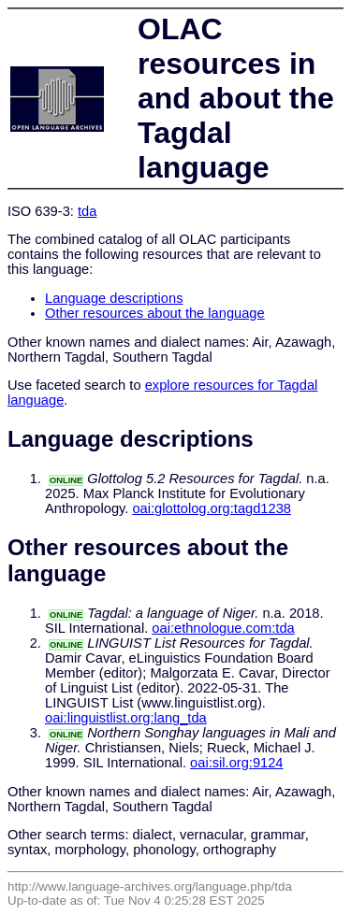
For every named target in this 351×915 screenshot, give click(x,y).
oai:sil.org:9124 (236, 762)
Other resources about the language (155, 313)
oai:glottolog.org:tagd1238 (211, 508)
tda (87, 211)
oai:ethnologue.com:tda (223, 628)
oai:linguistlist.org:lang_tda (126, 717)
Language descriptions (114, 298)
